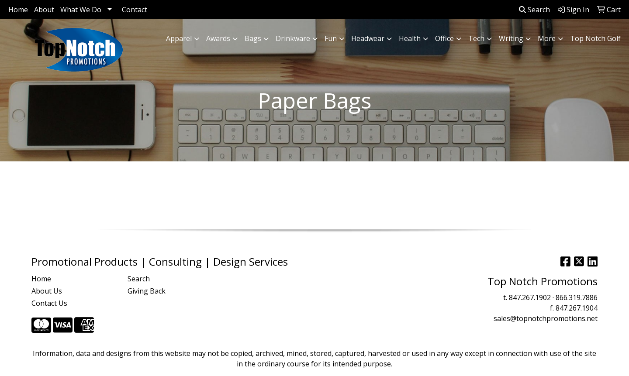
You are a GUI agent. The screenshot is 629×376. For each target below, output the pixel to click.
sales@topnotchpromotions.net (546, 318)
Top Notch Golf (595, 38)
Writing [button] (511, 38)
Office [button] (444, 38)
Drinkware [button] (293, 38)
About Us (46, 291)
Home (18, 9)
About (44, 9)
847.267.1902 (530, 297)
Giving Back (147, 291)
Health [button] (410, 38)
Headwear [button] (367, 38)
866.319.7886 (577, 297)
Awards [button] (218, 38)
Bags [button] (253, 38)
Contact (134, 9)
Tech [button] (476, 38)
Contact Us (49, 303)
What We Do (80, 9)
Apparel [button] (179, 38)
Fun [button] (331, 38)
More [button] (547, 38)
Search (534, 9)
